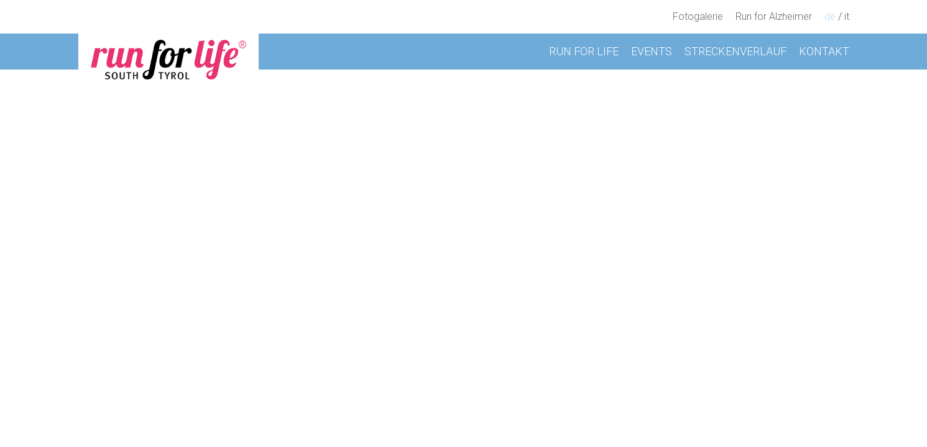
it (846, 16)
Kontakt (824, 51)
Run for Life (584, 51)
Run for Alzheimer (774, 16)
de (830, 16)
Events (651, 51)
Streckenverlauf (735, 51)
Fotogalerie (698, 16)
